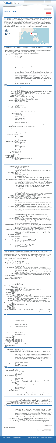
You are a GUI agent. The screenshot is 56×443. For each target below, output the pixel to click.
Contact (4, 437)
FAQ (42, 2)
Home (27, 2)
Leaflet (42, 43)
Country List (34, 2)
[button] (36, 33)
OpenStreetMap (46, 43)
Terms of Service (8, 437)
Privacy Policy (12, 437)
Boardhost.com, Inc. (18, 437)
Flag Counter (11, 2)
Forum (47, 2)
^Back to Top (5, 84)
